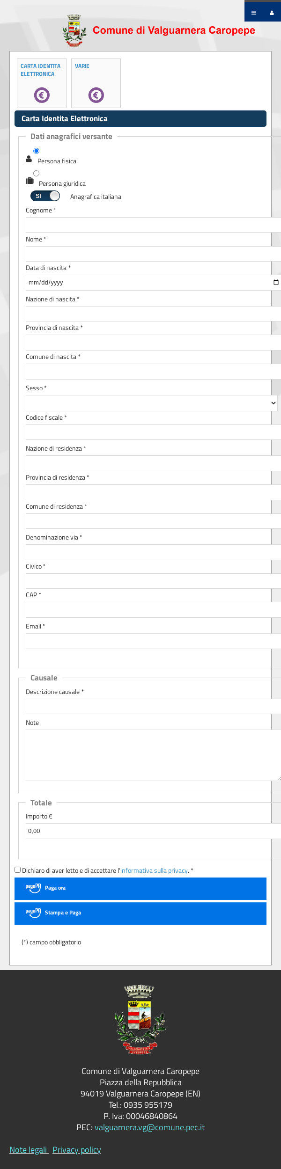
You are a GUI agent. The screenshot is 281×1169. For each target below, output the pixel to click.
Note (32, 722)
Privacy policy (76, 1149)
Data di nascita (48, 267)
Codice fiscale (46, 417)
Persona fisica (56, 161)
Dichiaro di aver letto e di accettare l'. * (104, 870)
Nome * (36, 239)
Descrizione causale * (55, 691)
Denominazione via (54, 537)
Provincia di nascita (54, 327)
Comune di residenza (56, 506)
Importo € (39, 816)
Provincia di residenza (57, 477)
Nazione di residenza (56, 448)
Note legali (28, 1149)
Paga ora (55, 887)
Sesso (36, 388)
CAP (33, 595)
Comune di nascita (53, 356)
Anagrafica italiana (95, 196)
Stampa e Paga (63, 912)
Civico (36, 566)
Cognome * (41, 210)
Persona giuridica (62, 183)
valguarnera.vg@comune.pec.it (150, 1127)
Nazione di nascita (53, 299)
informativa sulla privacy (154, 870)
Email (35, 626)
